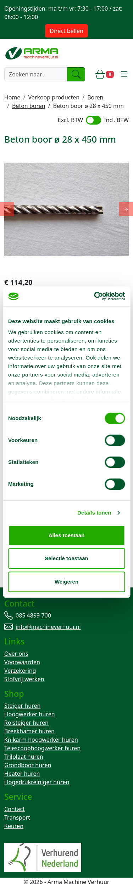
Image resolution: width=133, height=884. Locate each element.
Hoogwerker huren (29, 700)
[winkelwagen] (104, 74)
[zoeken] (76, 74)
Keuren (13, 813)
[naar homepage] (32, 53)
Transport (17, 804)
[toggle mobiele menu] (124, 74)
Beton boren (28, 106)
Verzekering (20, 656)
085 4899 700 (33, 600)
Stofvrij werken (24, 664)
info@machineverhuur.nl (48, 611)
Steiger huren (22, 692)
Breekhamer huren (29, 717)
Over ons (16, 639)
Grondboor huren (27, 751)
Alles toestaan (67, 535)
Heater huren (22, 760)
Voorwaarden (22, 647)
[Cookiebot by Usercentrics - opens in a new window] (95, 296)
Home (12, 97)
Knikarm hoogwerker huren (41, 726)
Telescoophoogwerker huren (42, 734)
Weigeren (66, 582)
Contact (14, 796)
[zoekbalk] (35, 74)
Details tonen (94, 513)
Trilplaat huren (23, 743)
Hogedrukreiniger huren (36, 768)
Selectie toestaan (66, 558)
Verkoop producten (53, 97)
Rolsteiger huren (26, 709)
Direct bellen (66, 31)
